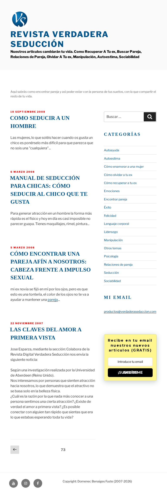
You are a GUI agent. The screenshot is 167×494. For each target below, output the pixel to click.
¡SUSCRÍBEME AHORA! (130, 372)
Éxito (107, 207)
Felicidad (110, 215)
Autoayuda (111, 150)
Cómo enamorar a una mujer (124, 166)
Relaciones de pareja (118, 264)
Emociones (112, 191)
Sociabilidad (112, 281)
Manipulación (113, 240)
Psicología (111, 256)
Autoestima (112, 158)
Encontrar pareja (115, 199)
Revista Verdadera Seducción (59, 39)
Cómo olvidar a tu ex (118, 175)
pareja (53, 300)
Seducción (111, 272)
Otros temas (112, 248)
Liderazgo (111, 232)
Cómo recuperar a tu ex (120, 183)
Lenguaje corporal (116, 223)
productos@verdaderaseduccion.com (130, 311)
